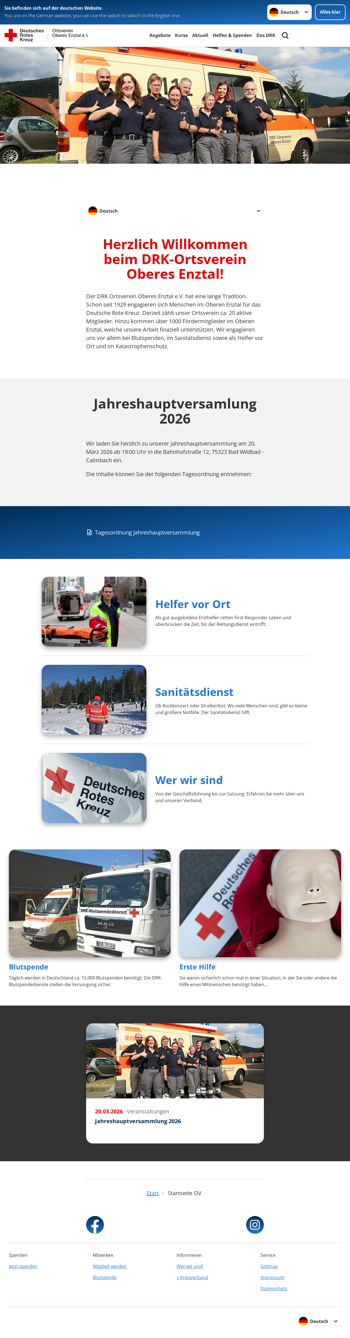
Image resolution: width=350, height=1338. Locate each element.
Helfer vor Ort (193, 603)
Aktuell (200, 35)
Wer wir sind (189, 779)
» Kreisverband (192, 1277)
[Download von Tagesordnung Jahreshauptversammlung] (175, 532)
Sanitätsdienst (194, 691)
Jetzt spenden (23, 1266)
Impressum (272, 1277)
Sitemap (269, 1266)
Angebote (160, 35)
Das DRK (265, 35)
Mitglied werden (109, 1266)
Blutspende (28, 966)
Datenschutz (274, 1288)
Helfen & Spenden (232, 35)
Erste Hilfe (197, 966)
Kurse (181, 35)
